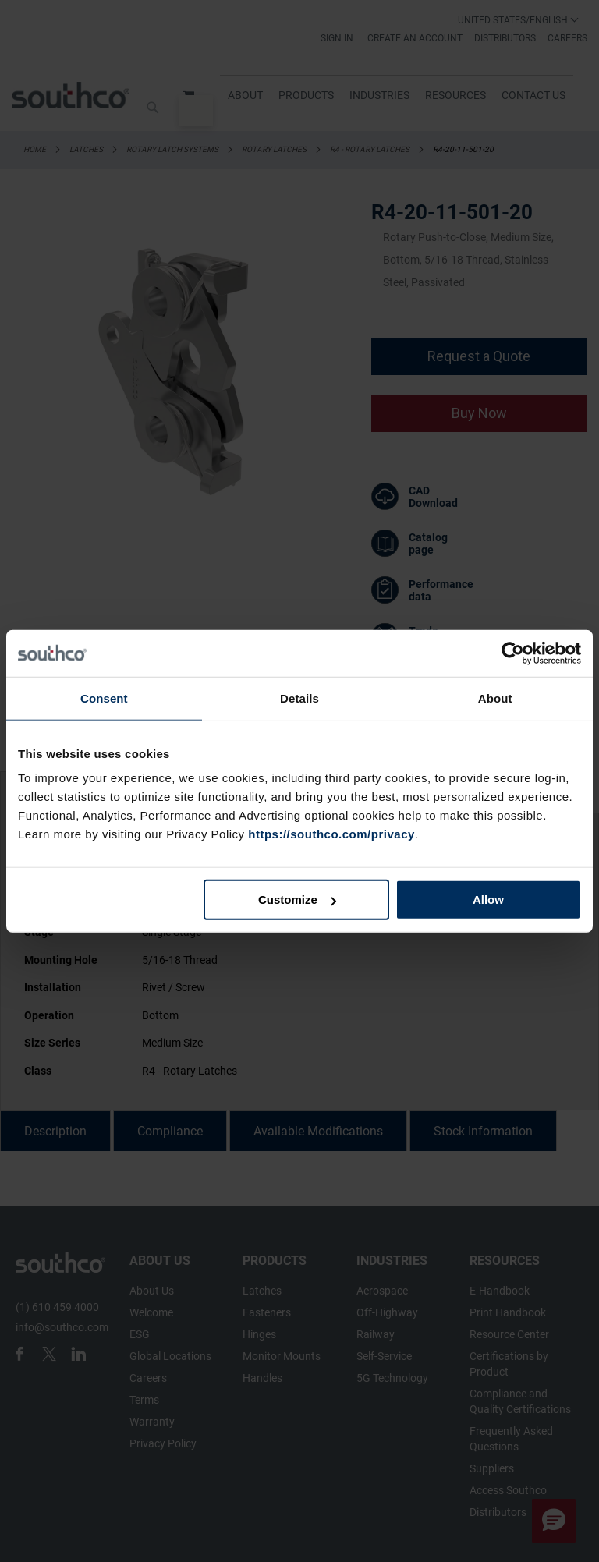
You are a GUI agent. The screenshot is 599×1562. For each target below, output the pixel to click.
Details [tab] (299, 697)
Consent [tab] (104, 697)
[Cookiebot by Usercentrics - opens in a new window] (513, 652)
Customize (297, 899)
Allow (488, 899)
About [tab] (495, 697)
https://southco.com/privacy (331, 834)
